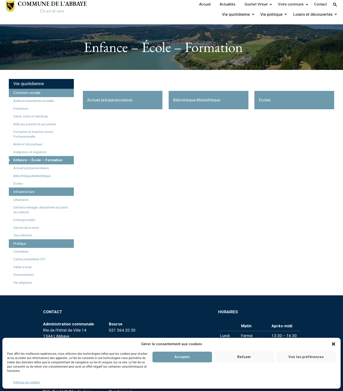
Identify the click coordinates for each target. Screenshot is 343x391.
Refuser (244, 357)
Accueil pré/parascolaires (31, 168)
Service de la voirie (26, 227)
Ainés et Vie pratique (27, 144)
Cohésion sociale (26, 93)
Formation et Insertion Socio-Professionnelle (33, 134)
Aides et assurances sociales (33, 101)
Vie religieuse (22, 282)
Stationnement (23, 274)
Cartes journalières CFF (29, 259)
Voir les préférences (306, 357)
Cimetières (20, 251)
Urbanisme (20, 200)
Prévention (20, 108)
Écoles (18, 183)
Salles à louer (22, 267)
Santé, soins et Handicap (30, 116)
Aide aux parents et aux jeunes (34, 124)
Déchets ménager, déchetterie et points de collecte (40, 210)
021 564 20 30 (122, 330)
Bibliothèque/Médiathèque (31, 176)
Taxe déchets (22, 235)
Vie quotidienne (28, 83)
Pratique (19, 243)
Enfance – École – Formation (37, 160)
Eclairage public (24, 220)
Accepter (182, 357)
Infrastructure (24, 192)
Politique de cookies (26, 382)
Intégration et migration (29, 152)
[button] (333, 344)
